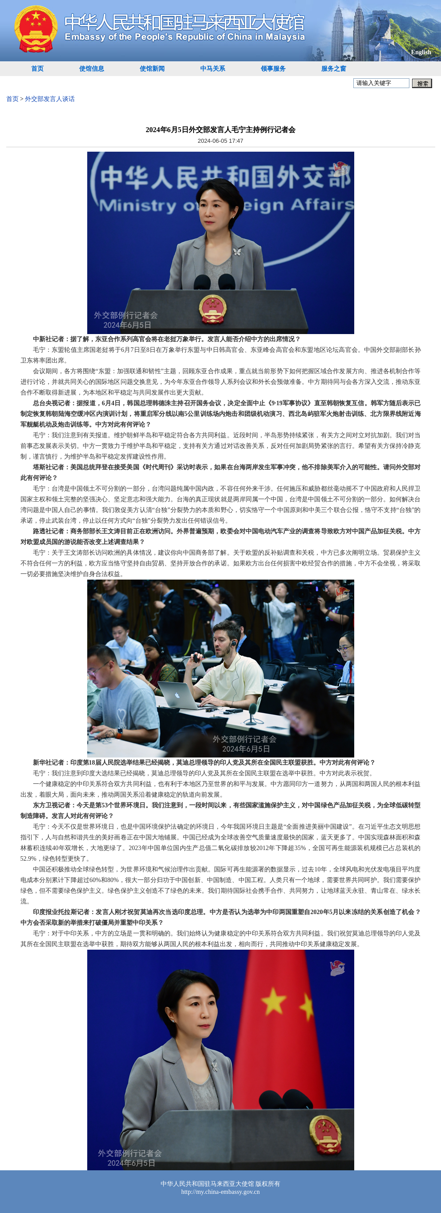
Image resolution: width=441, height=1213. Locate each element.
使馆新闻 (152, 68)
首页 (37, 68)
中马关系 (212, 68)
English (421, 52)
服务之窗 (333, 68)
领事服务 (273, 68)
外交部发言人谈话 (50, 99)
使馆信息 (91, 68)
